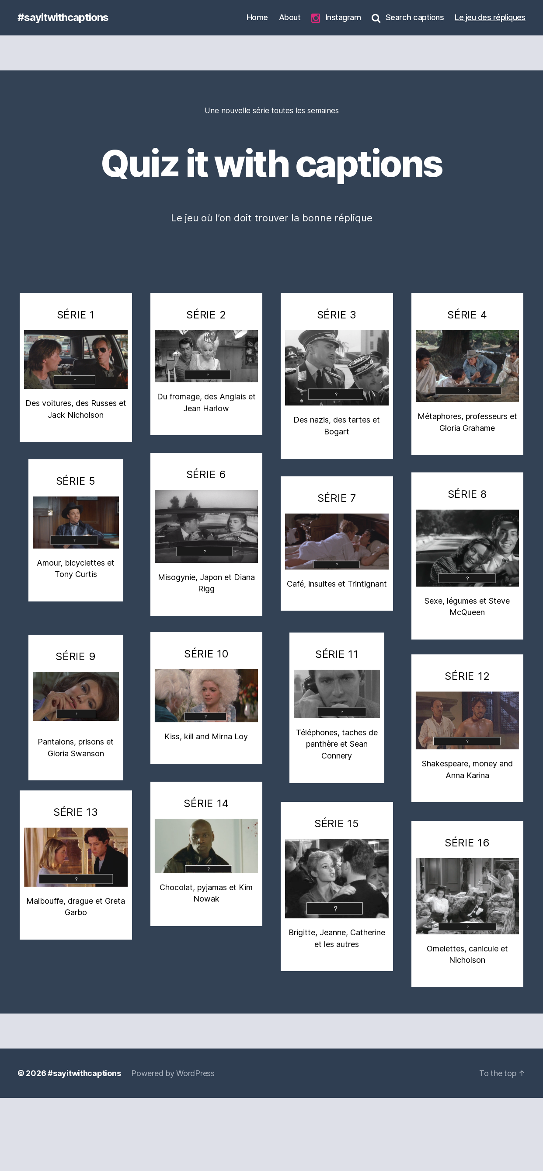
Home (257, 17)
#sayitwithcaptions (62, 17)
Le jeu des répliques (490, 17)
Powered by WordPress (173, 1073)
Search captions (408, 17)
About (289, 17)
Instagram (336, 17)
